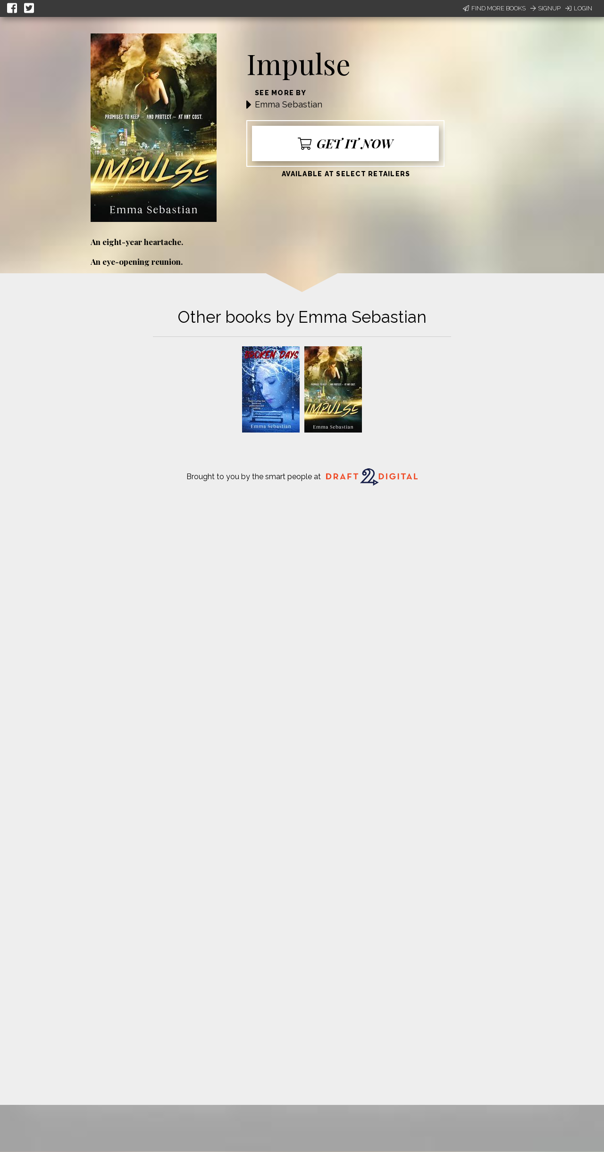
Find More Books (494, 8)
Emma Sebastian (288, 104)
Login (578, 8)
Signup (545, 8)
